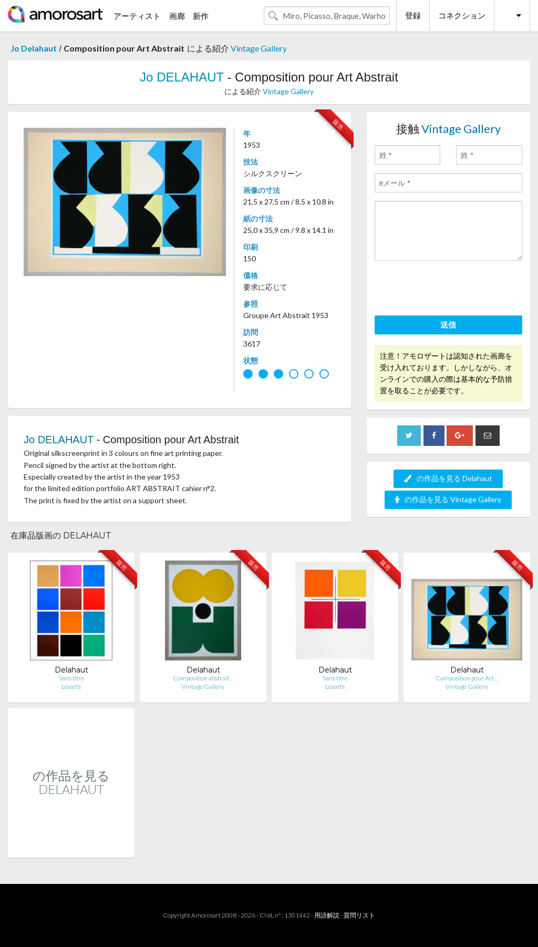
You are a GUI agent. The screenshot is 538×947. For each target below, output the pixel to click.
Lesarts (71, 686)
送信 (448, 324)
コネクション (461, 15)
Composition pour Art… (467, 678)
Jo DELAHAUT (182, 77)
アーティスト (137, 16)
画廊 (177, 16)
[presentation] (454, 289)
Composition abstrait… (203, 678)
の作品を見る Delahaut (448, 478)
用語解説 (326, 915)
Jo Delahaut (34, 48)
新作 (201, 16)
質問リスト (359, 915)
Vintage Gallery (259, 48)
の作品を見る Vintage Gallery (448, 499)
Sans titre (71, 678)
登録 (413, 15)
